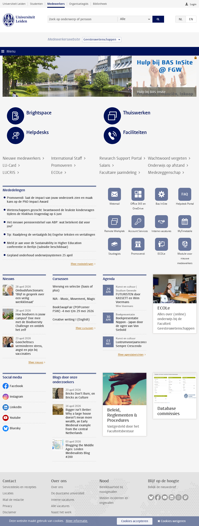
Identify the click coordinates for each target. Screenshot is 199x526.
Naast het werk (61, 512)
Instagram (13, 398)
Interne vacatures (62, 500)
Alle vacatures (60, 506)
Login (193, 4)
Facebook (13, 387)
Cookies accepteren (134, 521)
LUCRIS (9, 172)
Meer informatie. (77, 521)
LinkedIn (12, 408)
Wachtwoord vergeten (168, 158)
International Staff (67, 158)
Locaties (8, 493)
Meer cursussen (84, 328)
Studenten (36, 4)
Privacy (7, 506)
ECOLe (57, 172)
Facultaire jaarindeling (118, 172)
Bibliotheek (100, 4)
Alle (122, 19)
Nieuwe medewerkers (22, 158)
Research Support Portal (121, 158)
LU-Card (10, 165)
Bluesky (11, 429)
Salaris (105, 165)
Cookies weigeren (173, 521)
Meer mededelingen (82, 264)
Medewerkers (56, 4)
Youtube (12, 419)
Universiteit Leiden (14, 4)
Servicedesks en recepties (19, 487)
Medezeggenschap (165, 172)
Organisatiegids (78, 4)
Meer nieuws (35, 362)
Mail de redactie (13, 500)
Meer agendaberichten (131, 354)
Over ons (57, 487)
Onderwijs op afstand (167, 165)
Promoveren (62, 165)
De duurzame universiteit (67, 493)
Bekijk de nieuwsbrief (162, 487)
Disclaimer (9, 512)
